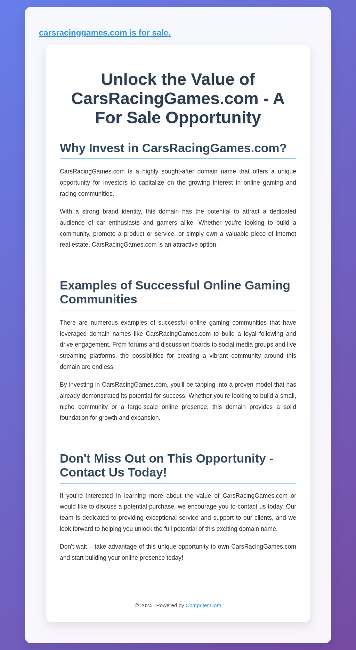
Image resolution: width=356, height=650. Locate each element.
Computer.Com (203, 605)
